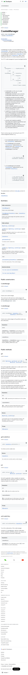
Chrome (2, 654)
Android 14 (3, 615)
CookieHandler (9, 35)
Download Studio (4, 632)
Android (2, 566)
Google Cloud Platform (5, 658)
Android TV (3, 604)
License (6, 664)
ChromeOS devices (4, 601)
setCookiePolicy (6, 259)
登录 (26, 1)
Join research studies (5, 644)
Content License (10, 552)
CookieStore (20, 54)
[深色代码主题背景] (25, 66)
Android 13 (3, 617)
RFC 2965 (17, 191)
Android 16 (3, 611)
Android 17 (3, 609)
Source (2, 572)
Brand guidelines (12, 664)
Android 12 (3, 619)
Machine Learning (4, 584)
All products (3, 660)
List (9, 225)
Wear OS (2, 599)
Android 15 (3, 613)
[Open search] (20, 1)
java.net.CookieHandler (7, 40)
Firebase (2, 656)
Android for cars (4, 603)
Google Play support (5, 642)
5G (1, 592)
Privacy (2, 590)
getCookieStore (5, 239)
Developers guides (4, 628)
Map (3, 225)
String (5, 225)
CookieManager (5, 208)
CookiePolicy (15, 55)
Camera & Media (4, 588)
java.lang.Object (4, 38)
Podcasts (2, 577)
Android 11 (3, 621)
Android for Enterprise (5, 568)
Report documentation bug (6, 640)
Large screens (3, 597)
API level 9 (6, 27)
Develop (10, 9)
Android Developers (4, 9)
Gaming (2, 582)
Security (2, 570)
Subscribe (16, 669)
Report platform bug (5, 639)
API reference (5, 5)
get (3, 228)
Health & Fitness (4, 586)
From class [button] (10, 269)
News (2, 573)
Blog (2, 575)
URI (5, 228)
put (3, 247)
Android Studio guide (5, 626)
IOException (5, 429)
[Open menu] (2, 1)
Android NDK (3, 634)
